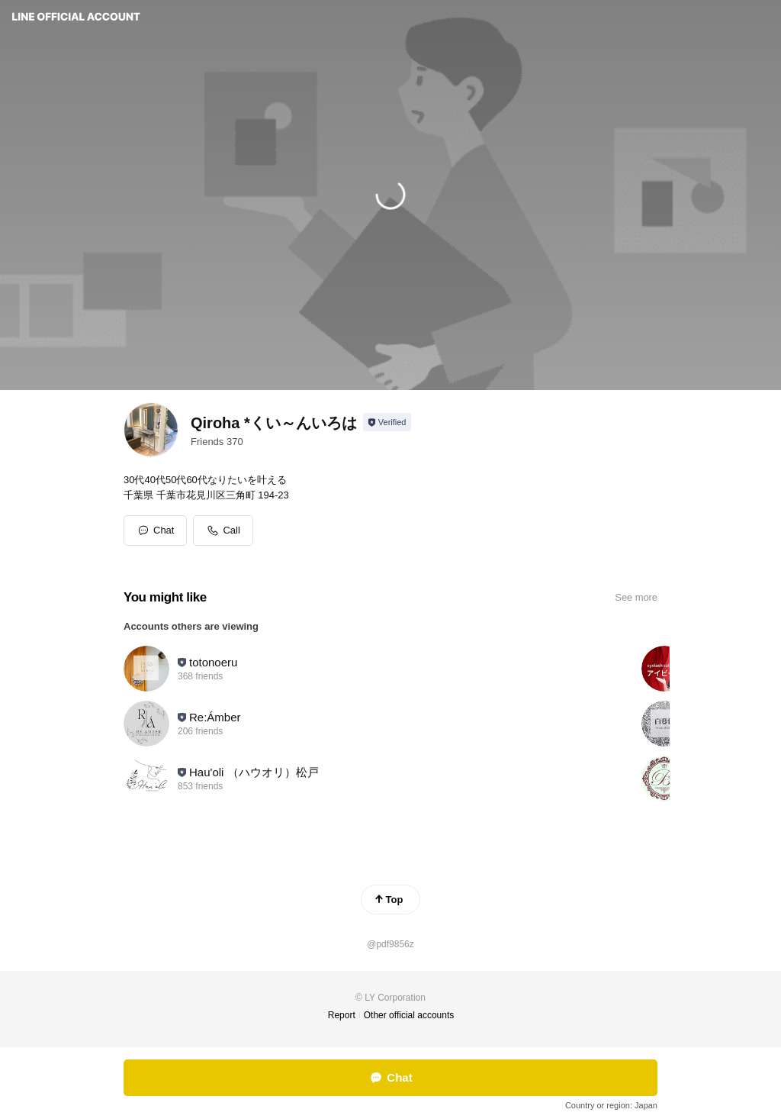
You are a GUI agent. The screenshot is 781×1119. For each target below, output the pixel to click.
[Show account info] (387, 422)
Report (341, 1015)
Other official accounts (409, 1015)
